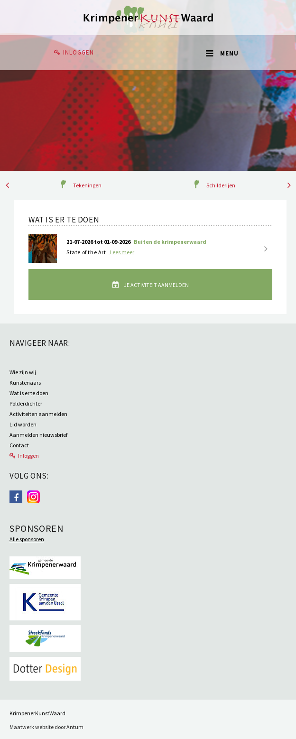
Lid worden (23, 424)
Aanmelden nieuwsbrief (38, 434)
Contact (19, 445)
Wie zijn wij (22, 372)
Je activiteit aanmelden (156, 284)
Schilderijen (220, 185)
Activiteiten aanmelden (38, 413)
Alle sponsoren (26, 539)
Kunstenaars (25, 382)
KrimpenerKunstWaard (37, 713)
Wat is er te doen (28, 393)
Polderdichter (25, 403)
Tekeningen (87, 185)
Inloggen (78, 52)
